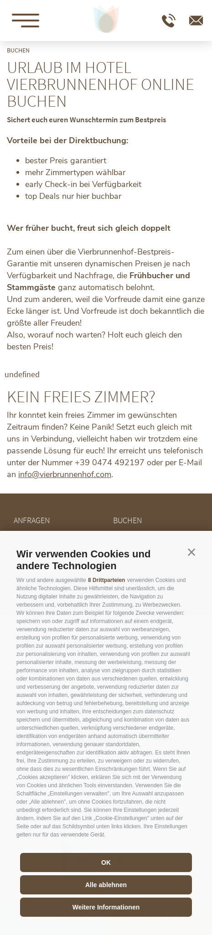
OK (106, 862)
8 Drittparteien (106, 580)
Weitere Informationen (106, 907)
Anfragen (32, 520)
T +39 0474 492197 (169, 20)
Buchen (127, 520)
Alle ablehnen (106, 884)
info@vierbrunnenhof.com (196, 20)
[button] (191, 552)
